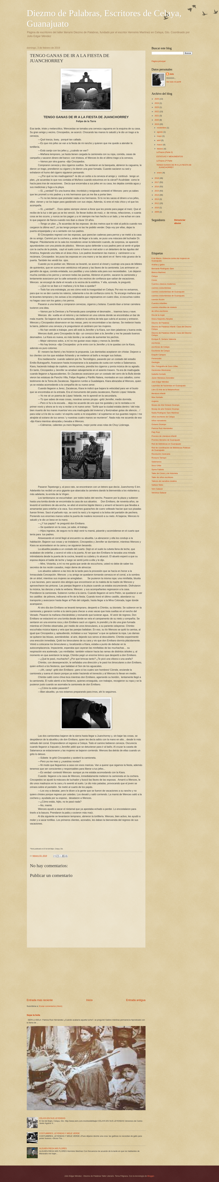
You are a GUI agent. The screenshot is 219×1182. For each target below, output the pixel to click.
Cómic (154, 280)
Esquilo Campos (159, 355)
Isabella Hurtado (159, 374)
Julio (171, 74)
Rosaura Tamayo (159, 458)
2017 (157, 182)
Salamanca (156, 462)
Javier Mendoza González (163, 378)
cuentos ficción (158, 299)
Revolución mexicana (161, 454)
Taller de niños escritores (162, 477)
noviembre (162, 128)
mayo (159, 136)
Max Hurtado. (157, 397)
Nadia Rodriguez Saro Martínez (165, 413)
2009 (157, 212)
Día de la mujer (158, 315)
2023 (157, 107)
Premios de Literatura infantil (164, 436)
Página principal (159, 61)
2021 (157, 115)
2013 (157, 199)
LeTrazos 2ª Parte (164, 161)
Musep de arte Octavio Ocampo (165, 409)
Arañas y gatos (158, 264)
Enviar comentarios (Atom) (50, 1006)
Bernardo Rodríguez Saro (163, 268)
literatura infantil (158, 393)
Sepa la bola (33, 1015)
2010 (157, 207)
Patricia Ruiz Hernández (162, 428)
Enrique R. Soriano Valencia (164, 339)
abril (159, 140)
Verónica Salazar (159, 493)
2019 (157, 124)
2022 (157, 111)
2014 (157, 195)
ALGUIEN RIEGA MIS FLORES (53, 1148)
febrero (160, 149)
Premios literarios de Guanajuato (166, 440)
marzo (160, 144)
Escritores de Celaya (161, 351)
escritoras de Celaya (160, 347)
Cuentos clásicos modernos (164, 284)
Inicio (89, 1000)
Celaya (155, 276)
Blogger (150, 1176)
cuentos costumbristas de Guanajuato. (168, 296)
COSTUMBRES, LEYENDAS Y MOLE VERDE (59, 1133)
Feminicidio (157, 358)
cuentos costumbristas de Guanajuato (168, 292)
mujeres (155, 401)
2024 (157, 103)
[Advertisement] (86, 973)
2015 (157, 191)
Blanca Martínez (159, 272)
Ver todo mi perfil (173, 82)
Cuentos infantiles (159, 303)
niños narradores (159, 420)
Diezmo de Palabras (160, 323)
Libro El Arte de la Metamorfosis (165, 389)
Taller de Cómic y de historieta (165, 473)
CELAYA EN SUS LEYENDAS (52, 1118)
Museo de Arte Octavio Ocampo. (166, 405)
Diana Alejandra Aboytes (162, 319)
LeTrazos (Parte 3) (164, 152)
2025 (157, 99)
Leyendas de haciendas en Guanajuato (169, 385)
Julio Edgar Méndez (160, 382)
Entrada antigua (135, 1000)
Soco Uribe (156, 465)
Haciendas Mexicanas (161, 370)
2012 (157, 203)
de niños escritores (160, 311)
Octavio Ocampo (159, 424)
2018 (157, 178)
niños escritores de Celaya (163, 417)
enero (160, 173)
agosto (160, 132)
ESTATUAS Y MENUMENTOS (169, 156)
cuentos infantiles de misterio (164, 307)
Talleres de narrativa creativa (164, 481)
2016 (157, 186)
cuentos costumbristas (161, 288)
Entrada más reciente (40, 1000)
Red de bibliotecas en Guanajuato (166, 444)
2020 (157, 120)
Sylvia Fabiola (158, 469)
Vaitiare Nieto (157, 485)
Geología (156, 362)
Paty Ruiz (156, 432)
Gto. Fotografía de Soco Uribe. (165, 366)
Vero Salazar (157, 489)
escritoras (156, 343)
